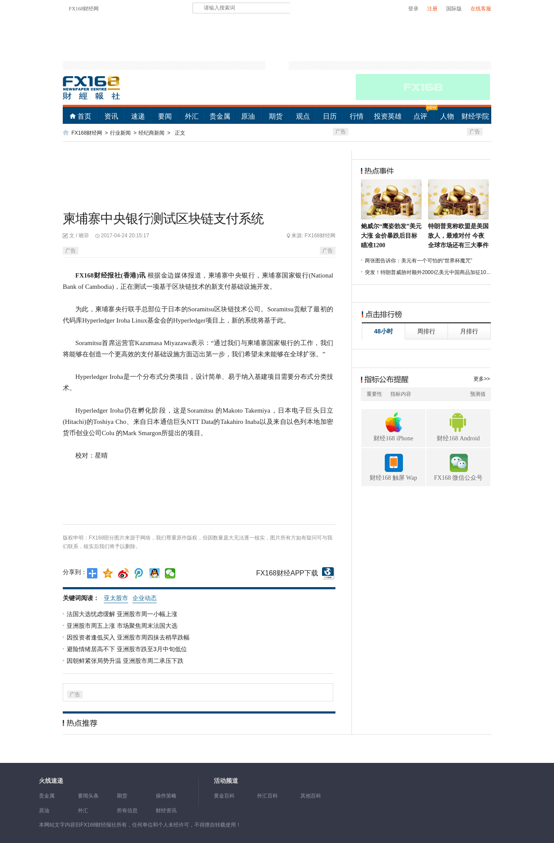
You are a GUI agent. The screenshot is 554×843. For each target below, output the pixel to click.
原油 (248, 116)
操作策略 (166, 796)
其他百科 (310, 796)
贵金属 (219, 116)
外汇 (192, 116)
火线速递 (51, 781)
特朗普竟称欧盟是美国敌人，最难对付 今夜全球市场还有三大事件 (458, 236)
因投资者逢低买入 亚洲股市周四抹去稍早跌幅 (129, 637)
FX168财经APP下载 (287, 573)
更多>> (481, 379)
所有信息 (127, 810)
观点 (303, 116)
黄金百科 (224, 796)
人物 (447, 116)
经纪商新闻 (151, 133)
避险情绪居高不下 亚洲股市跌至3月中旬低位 (128, 649)
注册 (432, 9)
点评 (420, 116)
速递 (138, 116)
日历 (330, 116)
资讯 (111, 116)
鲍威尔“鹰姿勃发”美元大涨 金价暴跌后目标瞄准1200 (391, 236)
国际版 (454, 9)
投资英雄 (388, 116)
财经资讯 (166, 810)
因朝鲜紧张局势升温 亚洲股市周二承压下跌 (126, 660)
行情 (357, 116)
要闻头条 (88, 796)
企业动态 (144, 597)
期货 (276, 116)
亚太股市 (116, 597)
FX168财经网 (84, 9)
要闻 (165, 116)
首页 (84, 116)
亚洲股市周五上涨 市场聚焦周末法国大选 (123, 625)
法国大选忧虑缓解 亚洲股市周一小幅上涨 (123, 613)
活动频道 (226, 781)
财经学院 (475, 116)
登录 (413, 9)
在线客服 (480, 9)
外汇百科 (267, 796)
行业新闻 (120, 133)
